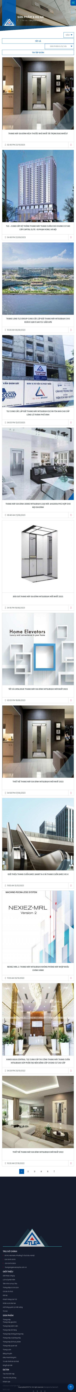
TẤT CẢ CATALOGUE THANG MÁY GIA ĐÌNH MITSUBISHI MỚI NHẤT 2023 (38, 689)
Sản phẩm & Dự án (58, 46)
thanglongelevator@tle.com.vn (16, 1341)
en (73, 19)
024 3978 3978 (10, 1333)
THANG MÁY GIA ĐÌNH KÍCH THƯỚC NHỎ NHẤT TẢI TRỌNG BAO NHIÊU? (38, 133)
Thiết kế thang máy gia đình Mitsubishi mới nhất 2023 (38, 782)
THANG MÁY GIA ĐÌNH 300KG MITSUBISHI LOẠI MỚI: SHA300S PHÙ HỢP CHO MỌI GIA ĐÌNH (38, 505)
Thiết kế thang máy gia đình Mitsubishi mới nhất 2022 (38, 1152)
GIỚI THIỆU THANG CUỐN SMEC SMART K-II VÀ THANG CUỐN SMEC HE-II (38, 874)
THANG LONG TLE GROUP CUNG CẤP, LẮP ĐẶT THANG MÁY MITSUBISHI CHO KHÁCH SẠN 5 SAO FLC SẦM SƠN (38, 320)
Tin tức (25, 20)
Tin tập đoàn (38, 52)
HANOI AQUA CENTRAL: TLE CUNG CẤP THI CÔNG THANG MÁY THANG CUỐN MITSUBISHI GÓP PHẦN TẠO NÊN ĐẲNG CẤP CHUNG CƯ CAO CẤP (38, 1061)
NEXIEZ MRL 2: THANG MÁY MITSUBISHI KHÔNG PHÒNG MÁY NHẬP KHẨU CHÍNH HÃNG (38, 968)
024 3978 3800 (10, 1337)
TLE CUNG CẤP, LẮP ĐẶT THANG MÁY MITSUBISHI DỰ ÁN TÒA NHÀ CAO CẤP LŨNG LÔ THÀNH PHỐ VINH (38, 413)
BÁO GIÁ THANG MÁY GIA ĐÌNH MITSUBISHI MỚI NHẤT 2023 (38, 596)
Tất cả (38, 41)
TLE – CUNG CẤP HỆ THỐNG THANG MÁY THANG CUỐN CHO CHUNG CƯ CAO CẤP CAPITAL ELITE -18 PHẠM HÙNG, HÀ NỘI (38, 228)
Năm (68, 35)
